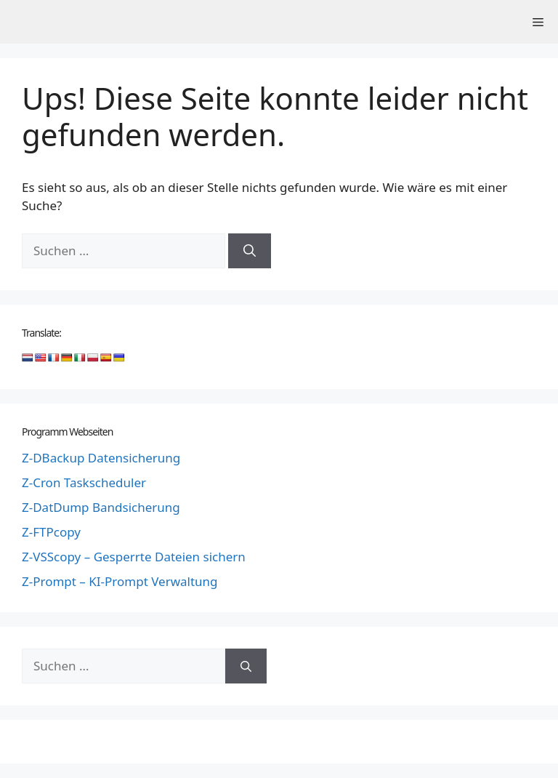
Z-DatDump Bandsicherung (101, 507)
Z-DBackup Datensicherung (101, 457)
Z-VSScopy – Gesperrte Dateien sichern (134, 556)
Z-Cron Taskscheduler (84, 482)
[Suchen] (249, 250)
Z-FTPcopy (51, 532)
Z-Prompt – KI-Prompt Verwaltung (120, 581)
